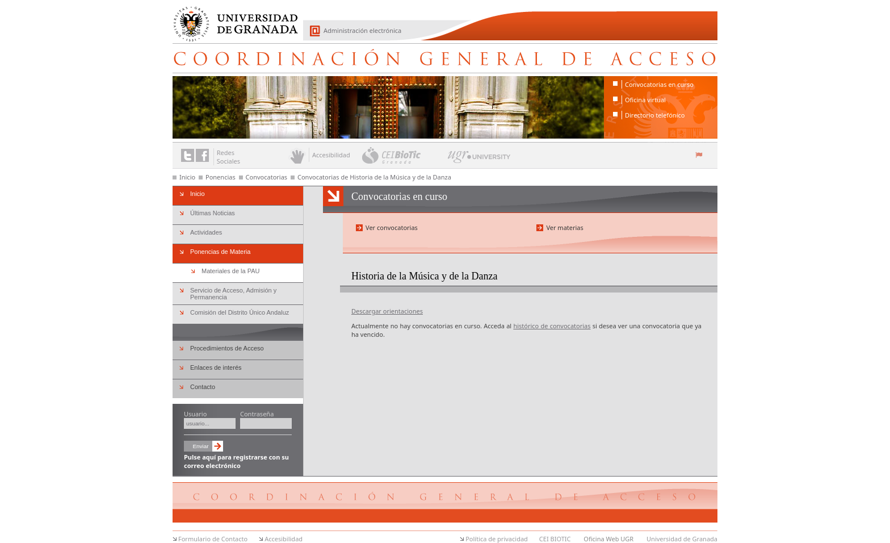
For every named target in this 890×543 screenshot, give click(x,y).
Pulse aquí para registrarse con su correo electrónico (236, 461)
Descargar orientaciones (387, 311)
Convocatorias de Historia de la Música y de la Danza (374, 177)
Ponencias (220, 177)
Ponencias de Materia (220, 251)
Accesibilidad (284, 538)
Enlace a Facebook (202, 155)
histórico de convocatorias (551, 325)
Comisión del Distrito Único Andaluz (239, 312)
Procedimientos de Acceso (227, 348)
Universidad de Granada (232, 17)
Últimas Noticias (212, 213)
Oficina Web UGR (608, 538)
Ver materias (564, 227)
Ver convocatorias (392, 227)
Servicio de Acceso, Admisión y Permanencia (233, 293)
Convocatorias (267, 177)
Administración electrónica (362, 30)
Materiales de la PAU (230, 271)
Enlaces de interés (216, 367)
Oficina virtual (645, 99)
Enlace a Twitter (187, 155)
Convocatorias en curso (659, 84)
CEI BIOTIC (555, 538)
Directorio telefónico (655, 115)
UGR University (479, 159)
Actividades (206, 232)
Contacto (202, 386)
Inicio (187, 177)
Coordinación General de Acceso (445, 58)
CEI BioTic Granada (404, 155)
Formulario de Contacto (212, 538)
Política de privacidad (496, 538)
